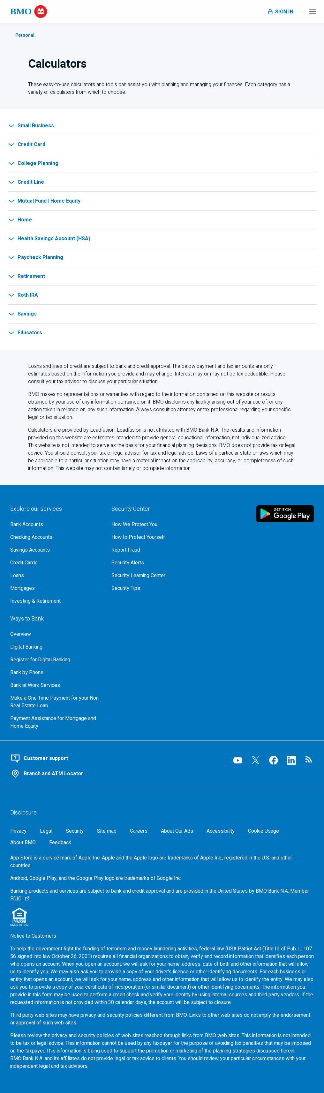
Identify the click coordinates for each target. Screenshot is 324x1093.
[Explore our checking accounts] (55, 537)
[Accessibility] (221, 831)
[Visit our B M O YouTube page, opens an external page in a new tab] (237, 760)
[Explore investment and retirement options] (55, 601)
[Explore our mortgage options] (55, 588)
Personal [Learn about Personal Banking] (24, 35)
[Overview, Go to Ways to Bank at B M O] (55, 634)
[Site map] (107, 831)
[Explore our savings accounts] (55, 550)
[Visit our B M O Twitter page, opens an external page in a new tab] (255, 760)
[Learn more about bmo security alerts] (156, 563)
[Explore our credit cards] (55, 563)
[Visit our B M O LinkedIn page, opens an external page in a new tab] (291, 760)
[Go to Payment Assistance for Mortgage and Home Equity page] (55, 722)
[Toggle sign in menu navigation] (280, 11)
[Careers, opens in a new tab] (138, 831)
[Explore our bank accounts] (55, 524)
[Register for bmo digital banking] (55, 660)
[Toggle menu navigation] (312, 11)
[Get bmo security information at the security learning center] (156, 575)
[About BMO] (23, 842)
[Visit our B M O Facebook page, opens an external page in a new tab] (273, 760)
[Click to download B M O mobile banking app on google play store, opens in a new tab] (285, 513)
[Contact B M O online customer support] (111, 758)
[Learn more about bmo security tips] (156, 588)
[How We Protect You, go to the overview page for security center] (156, 524)
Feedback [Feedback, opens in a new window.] (60, 842)
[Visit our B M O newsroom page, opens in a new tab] (309, 760)
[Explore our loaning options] (55, 575)
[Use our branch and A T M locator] (111, 774)
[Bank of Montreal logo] (28, 11)
